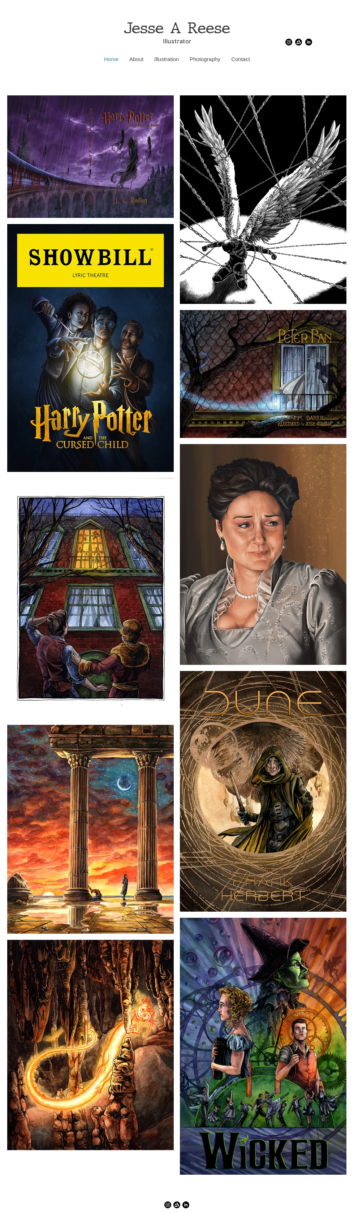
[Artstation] (298, 42)
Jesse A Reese (177, 28)
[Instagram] (288, 42)
